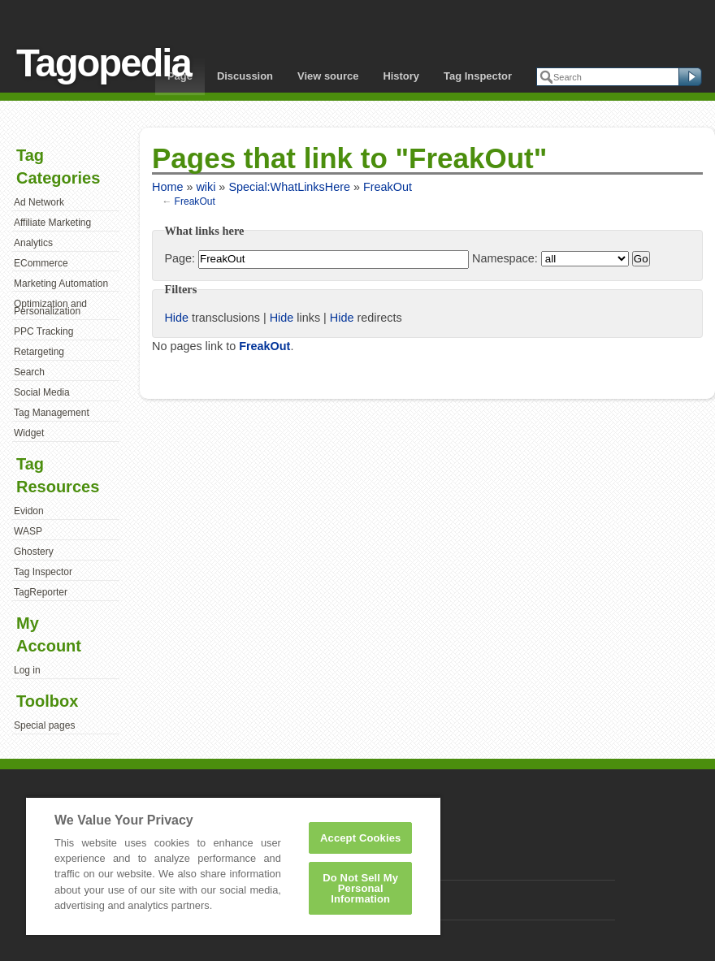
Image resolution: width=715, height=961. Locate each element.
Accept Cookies (360, 838)
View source (327, 76)
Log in (27, 670)
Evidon (29, 511)
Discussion (245, 76)
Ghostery (34, 551)
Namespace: (505, 258)
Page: (179, 258)
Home (167, 186)
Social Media (42, 392)
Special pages (44, 725)
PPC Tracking (43, 331)
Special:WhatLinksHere (289, 186)
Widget (29, 433)
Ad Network (39, 202)
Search (29, 372)
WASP (28, 531)
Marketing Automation (61, 283)
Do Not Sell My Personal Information (360, 888)
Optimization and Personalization (50, 308)
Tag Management (51, 412)
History (401, 76)
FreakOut (387, 186)
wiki (205, 186)
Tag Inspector (478, 76)
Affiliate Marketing (52, 222)
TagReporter (40, 592)
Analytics (33, 243)
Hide (176, 317)
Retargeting (39, 351)
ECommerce (41, 263)
